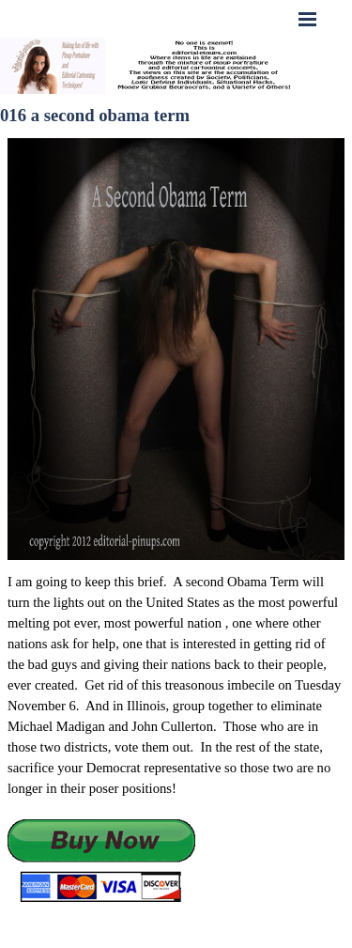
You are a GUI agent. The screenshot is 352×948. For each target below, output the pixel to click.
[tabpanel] (176, 738)
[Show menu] (308, 19)
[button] (101, 862)
